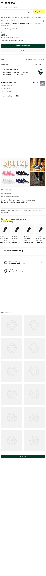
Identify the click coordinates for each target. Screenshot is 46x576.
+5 (37, 179)
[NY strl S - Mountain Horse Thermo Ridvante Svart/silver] (29, 229)
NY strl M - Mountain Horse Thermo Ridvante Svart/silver (41, 237)
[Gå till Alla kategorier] (5, 17)
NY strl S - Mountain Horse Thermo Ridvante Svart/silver (29, 237)
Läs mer (18, 37)
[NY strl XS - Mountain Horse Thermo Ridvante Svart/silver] (5, 229)
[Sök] (42, 7)
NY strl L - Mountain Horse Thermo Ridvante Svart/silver (17, 237)
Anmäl (40, 210)
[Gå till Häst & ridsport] (25, 17)
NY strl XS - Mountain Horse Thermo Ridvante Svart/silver (5, 237)
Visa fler (23, 456)
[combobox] (23, 7)
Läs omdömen (8, 96)
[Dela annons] (43, 21)
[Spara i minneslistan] (23, 50)
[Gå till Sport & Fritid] (15, 17)
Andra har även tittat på (12, 251)
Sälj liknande (4, 212)
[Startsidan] (10, 3)
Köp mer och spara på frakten (14, 219)
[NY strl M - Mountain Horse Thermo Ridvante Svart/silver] (41, 229)
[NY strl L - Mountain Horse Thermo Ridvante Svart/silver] (17, 229)
